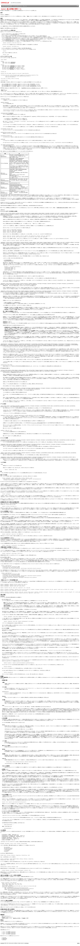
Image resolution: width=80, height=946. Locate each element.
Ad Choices (26, 943)
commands (7, 14)
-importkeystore (3, 344)
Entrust (14, 711)
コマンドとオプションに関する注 (7, 30)
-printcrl (2, 430)
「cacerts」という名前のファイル (37, 314)
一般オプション (3, 90)
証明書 (75, 21)
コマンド (2, 209)
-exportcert (2, 388)
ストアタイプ (21, 105)
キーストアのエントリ (6, 599)
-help (1, 464)
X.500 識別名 (41, 250)
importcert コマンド (24, 514)
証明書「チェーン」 (13, 603)
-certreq (13, 303)
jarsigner (5, 548)
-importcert (2, 291)
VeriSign (8, 711)
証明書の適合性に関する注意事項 (62, 207)
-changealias (3, 457)
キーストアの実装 (5, 628)
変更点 (28, 16)
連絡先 (78, 943)
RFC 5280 (10, 910)
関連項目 (2, 914)
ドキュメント (25, 6)
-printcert (2, 415)
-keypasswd (2, 444)
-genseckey (12, 63)
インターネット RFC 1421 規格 (40, 297)
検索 (77, 5)
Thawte (11, 711)
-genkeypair (12, 62)
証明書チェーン (40, 614)
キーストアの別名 (5, 608)
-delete (2, 452)
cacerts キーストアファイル (53, 323)
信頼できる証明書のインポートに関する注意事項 (43, 318)
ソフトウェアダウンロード (17, 6)
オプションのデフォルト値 (6, 56)
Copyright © (2, 943)
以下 (1, 31)
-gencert (2, 213)
